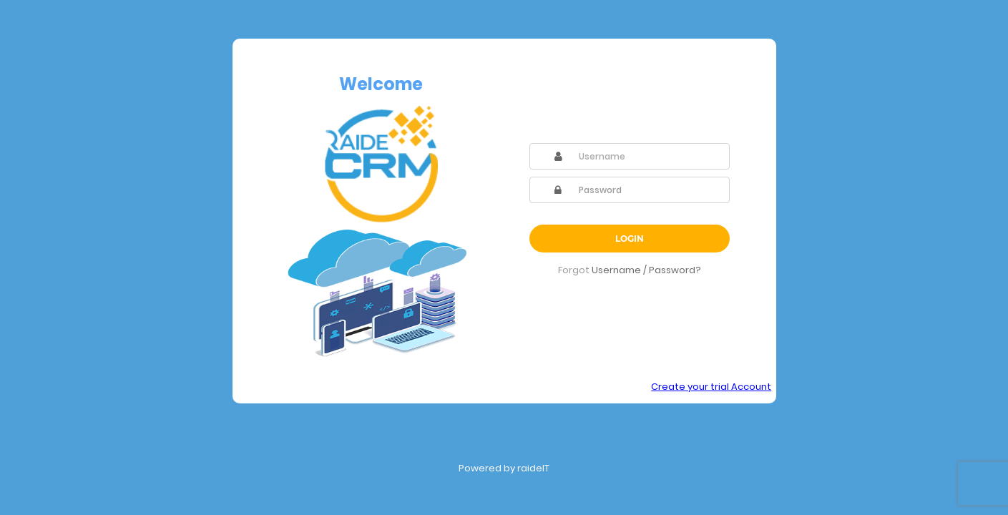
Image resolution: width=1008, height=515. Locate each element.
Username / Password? (646, 270)
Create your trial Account (711, 386)
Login (629, 238)
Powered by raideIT (504, 468)
